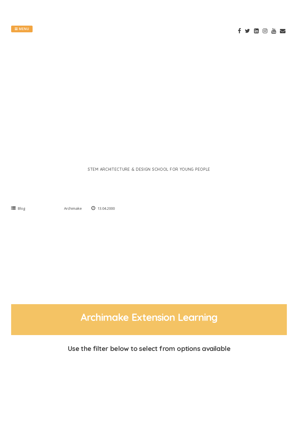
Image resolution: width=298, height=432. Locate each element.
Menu (22, 28)
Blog (21, 208)
